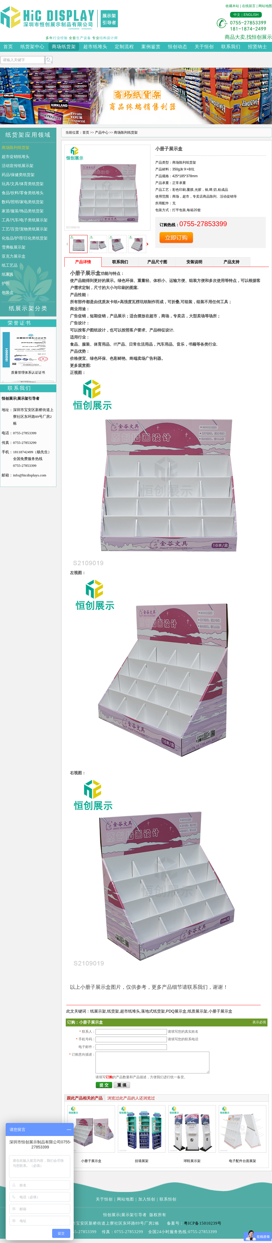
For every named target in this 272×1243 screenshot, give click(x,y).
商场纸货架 (64, 46)
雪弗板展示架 (14, 247)
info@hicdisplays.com (29, 475)
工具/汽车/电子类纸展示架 (25, 220)
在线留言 (249, 6)
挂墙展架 (141, 1165)
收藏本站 (232, 6)
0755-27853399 (24, 433)
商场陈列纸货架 (15, 147)
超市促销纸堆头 (15, 156)
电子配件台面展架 (242, 1165)
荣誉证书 (19, 323)
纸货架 (113, 1011)
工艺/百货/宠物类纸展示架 (25, 229)
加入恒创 (146, 1203)
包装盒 (8, 292)
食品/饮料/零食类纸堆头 (23, 193)
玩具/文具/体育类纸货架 (23, 183)
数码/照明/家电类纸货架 (23, 202)
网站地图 (265, 6)
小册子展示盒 (220, 1011)
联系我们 (231, 46)
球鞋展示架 (192, 1165)
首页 (8, 46)
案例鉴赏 (151, 46)
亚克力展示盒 (14, 256)
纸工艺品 (10, 265)
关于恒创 (204, 46)
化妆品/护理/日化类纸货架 (25, 238)
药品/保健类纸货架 (18, 174)
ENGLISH (251, 15)
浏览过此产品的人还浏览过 (131, 1102)
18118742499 (23, 452)
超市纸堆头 (95, 46)
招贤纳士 (257, 46)
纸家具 (8, 274)
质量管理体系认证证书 (28, 373)
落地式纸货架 (153, 1011)
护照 (6, 283)
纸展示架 (98, 1011)
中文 (236, 15)
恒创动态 (177, 46)
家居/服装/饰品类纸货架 (23, 211)
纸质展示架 (197, 1011)
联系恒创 (168, 1203)
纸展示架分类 (28, 308)
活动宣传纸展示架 (17, 165)
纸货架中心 (32, 46)
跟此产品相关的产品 (85, 1102)
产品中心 (102, 132)
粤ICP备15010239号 (203, 1227)
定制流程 (124, 46)
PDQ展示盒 (176, 1011)
